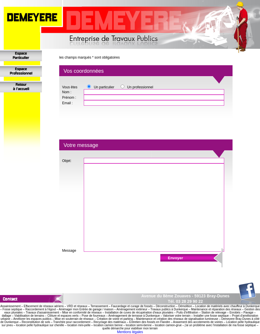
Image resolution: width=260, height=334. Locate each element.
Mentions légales (130, 332)
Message (69, 251)
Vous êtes (69, 87)
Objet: (66, 161)
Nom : (66, 92)
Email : (67, 103)
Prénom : (69, 98)
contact (10, 298)
